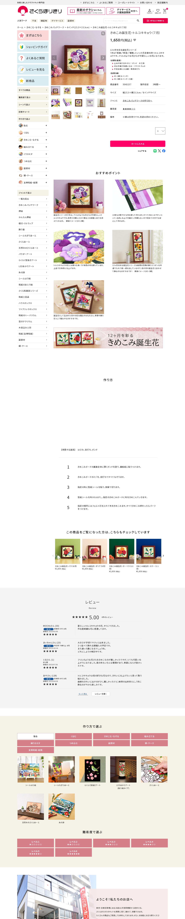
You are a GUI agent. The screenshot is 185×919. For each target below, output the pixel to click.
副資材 (71, 20)
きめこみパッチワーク (54, 27)
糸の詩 (22, 272)
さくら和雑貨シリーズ (28, 290)
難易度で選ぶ (24, 97)
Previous (54, 57)
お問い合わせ (146, 3)
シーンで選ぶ (24, 104)
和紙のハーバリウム (28, 315)
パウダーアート (25, 253)
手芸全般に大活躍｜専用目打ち (127, 69)
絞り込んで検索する (155, 21)
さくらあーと (24, 241)
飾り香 (22, 229)
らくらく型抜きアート (28, 260)
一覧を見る (24, 198)
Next (103, 57)
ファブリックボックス (28, 309)
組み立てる (26, 147)
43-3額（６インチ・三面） (123, 79)
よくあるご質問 (106, 3)
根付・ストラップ (26, 223)
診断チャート (24, 111)
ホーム (20, 27)
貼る (23, 125)
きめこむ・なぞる (33, 27)
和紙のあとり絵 (26, 284)
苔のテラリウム (25, 321)
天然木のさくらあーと (28, 247)
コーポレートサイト (126, 3)
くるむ (24, 133)
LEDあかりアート (26, 266)
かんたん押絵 (25, 217)
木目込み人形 (25, 327)
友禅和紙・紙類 (28, 183)
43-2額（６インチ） (121, 76)
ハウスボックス (25, 302)
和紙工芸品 (24, 296)
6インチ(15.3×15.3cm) (78, 27)
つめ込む (25, 161)
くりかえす (26, 154)
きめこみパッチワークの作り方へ (137, 100)
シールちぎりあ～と (27, 235)
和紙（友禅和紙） (26, 333)
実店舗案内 (162, 3)
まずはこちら (89, 3)
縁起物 (44, 20)
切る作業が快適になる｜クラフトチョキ (129, 66)
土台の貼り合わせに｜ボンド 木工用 (129, 63)
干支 (34, 20)
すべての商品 (24, 90)
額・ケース (26, 175)
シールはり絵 (25, 278)
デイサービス (57, 20)
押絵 (21, 211)
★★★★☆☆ (129, 108)
